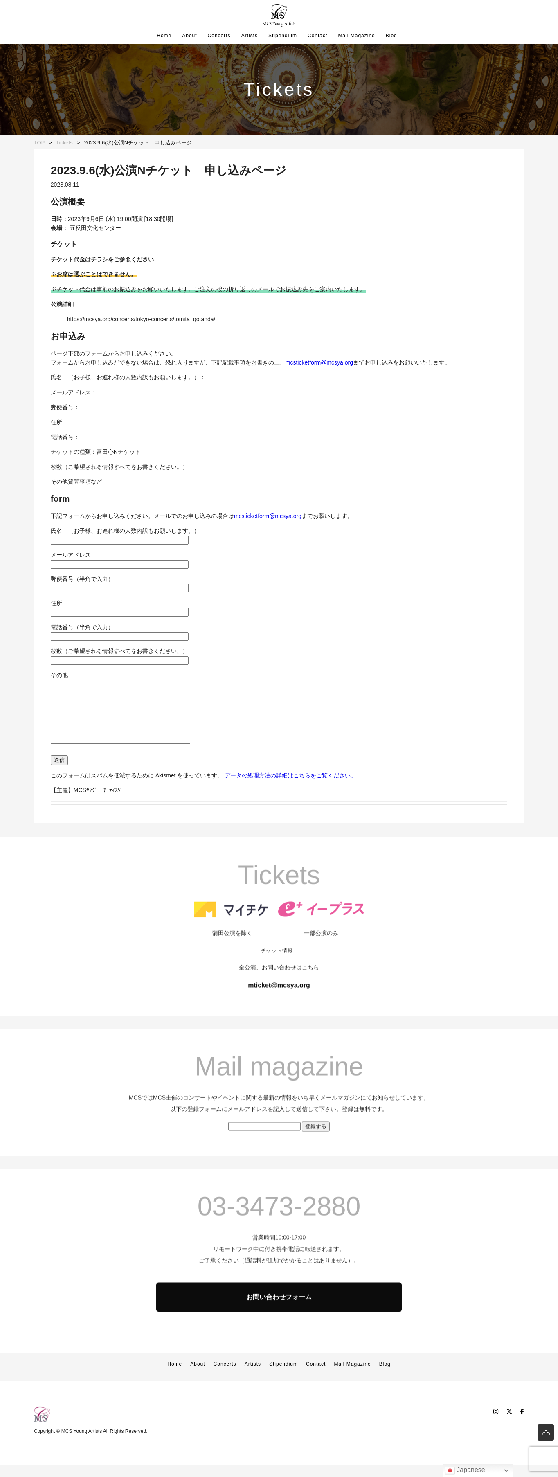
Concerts (219, 35)
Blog (391, 35)
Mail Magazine (356, 35)
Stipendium (282, 35)
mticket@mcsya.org (279, 1027)
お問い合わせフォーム (279, 1339)
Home (164, 35)
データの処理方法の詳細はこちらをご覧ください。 (290, 787)
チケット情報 (277, 993)
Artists (249, 35)
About (189, 35)
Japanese (465, 1470)
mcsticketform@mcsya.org (319, 362)
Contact (317, 35)
